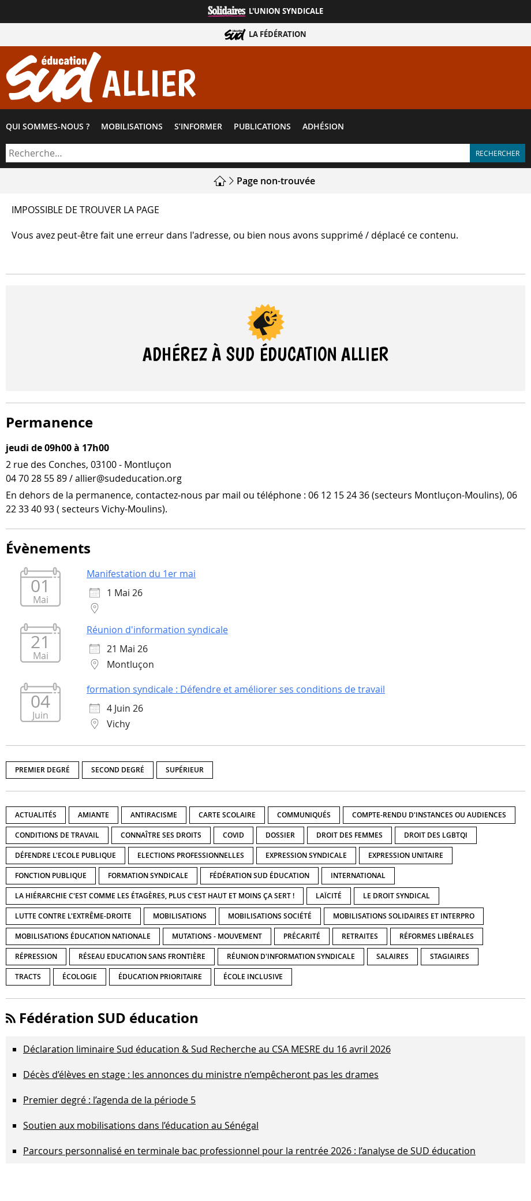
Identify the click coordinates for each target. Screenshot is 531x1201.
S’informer (198, 126)
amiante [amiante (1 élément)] (93, 815)
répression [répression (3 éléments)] (36, 957)
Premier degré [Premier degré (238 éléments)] (42, 770)
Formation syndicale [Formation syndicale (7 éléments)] (148, 876)
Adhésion (323, 126)
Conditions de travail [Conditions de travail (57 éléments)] (57, 836)
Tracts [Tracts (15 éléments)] (28, 977)
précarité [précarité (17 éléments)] (301, 937)
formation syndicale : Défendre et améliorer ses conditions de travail (236, 689)
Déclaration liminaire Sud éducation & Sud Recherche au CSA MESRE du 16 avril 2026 (207, 1049)
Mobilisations (132, 126)
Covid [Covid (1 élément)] (233, 836)
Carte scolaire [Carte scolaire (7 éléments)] (227, 815)
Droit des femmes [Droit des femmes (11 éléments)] (349, 836)
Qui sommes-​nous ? (47, 126)
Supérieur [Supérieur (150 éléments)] (185, 770)
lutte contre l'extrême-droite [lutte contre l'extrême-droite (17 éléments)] (73, 916)
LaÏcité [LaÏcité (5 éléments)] (329, 896)
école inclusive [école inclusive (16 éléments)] (253, 977)
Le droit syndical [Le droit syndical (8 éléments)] (396, 896)
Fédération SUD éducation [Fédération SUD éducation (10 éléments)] (259, 876)
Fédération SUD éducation (109, 1018)
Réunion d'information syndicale (157, 630)
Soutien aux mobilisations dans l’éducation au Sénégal (141, 1126)
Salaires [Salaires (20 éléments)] (392, 957)
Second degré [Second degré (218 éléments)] (117, 770)
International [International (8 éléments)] (358, 876)
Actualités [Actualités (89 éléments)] (36, 815)
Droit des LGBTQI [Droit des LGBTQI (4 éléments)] (436, 836)
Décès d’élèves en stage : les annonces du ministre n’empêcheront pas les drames (201, 1075)
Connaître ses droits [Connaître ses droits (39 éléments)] (161, 836)
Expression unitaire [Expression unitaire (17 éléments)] (405, 856)
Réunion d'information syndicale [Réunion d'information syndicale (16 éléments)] (291, 957)
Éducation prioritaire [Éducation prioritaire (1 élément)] (160, 977)
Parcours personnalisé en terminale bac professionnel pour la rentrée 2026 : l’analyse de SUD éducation (249, 1151)
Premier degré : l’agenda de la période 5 (109, 1100)
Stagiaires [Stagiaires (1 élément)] (449, 957)
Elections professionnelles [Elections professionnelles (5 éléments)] (190, 856)
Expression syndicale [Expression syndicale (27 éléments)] (306, 856)
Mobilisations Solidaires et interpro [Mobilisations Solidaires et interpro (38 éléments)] (403, 916)
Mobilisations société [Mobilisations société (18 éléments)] (270, 916)
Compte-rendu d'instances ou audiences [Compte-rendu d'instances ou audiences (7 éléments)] (429, 815)
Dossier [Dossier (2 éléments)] (280, 836)
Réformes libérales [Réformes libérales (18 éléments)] (436, 937)
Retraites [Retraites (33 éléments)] (360, 937)
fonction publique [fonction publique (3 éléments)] (51, 876)
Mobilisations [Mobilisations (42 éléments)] (180, 916)
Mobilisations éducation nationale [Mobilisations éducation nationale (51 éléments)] (83, 937)
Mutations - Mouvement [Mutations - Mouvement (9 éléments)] (217, 937)
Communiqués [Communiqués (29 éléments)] (304, 815)
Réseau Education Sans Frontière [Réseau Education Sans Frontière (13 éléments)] (141, 957)
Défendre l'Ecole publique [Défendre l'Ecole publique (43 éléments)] (65, 856)
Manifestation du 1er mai (141, 574)
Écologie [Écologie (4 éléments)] (79, 977)
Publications (262, 126)
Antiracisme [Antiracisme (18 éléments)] (153, 815)
